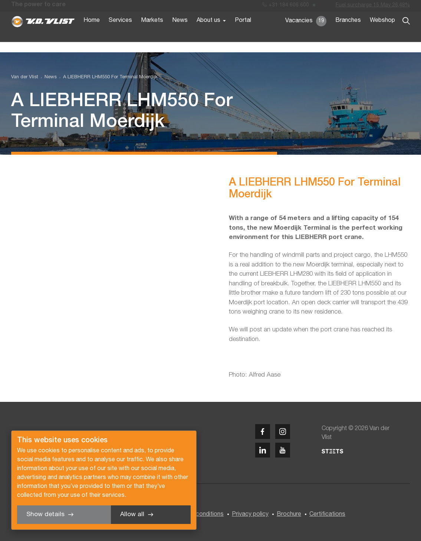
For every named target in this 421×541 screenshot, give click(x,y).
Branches (348, 32)
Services (120, 32)
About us (208, 32)
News (180, 32)
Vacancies (305, 33)
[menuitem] (47, 77)
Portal (243, 32)
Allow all (132, 514)
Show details (45, 514)
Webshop (382, 32)
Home (91, 32)
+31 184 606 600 (285, 6)
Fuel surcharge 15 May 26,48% (373, 6)
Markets (152, 32)
